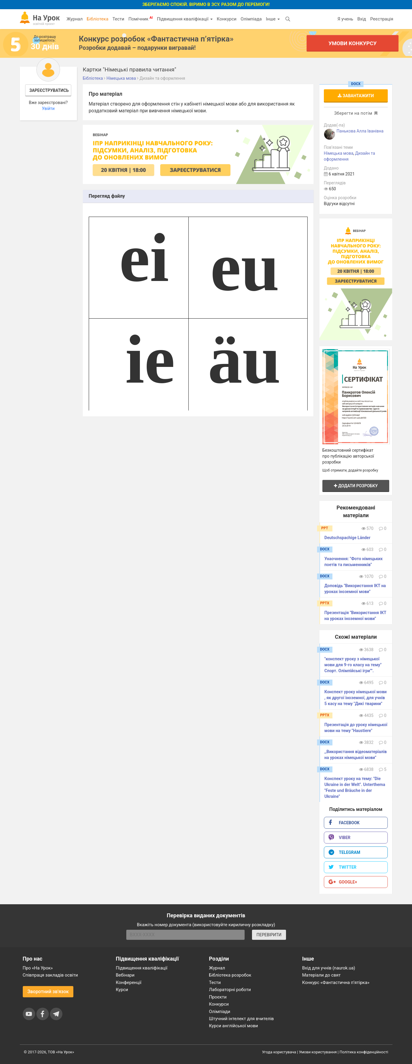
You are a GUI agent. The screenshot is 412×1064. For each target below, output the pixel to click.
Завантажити (356, 95)
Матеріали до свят (321, 975)
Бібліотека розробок (230, 975)
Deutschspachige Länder (347, 537)
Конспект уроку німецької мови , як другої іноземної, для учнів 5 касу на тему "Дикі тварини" (355, 697)
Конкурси (227, 19)
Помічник (140, 19)
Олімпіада (251, 19)
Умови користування (318, 1052)
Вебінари (125, 975)
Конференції (129, 982)
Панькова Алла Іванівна (360, 131)
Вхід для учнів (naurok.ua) (328, 968)
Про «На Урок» (38, 968)
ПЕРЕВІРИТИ (268, 934)
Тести (118, 19)
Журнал (75, 19)
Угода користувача (279, 1052)
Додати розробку (356, 485)
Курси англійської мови (233, 1025)
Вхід (361, 19)
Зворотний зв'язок (48, 991)
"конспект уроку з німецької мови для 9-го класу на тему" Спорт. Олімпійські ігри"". (353, 664)
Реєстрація (381, 19)
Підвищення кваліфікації (184, 19)
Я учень (345, 19)
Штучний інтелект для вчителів (241, 1018)
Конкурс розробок (156, 38)
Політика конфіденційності (364, 1052)
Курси (122, 989)
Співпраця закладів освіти (50, 975)
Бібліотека (97, 19)
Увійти (48, 108)
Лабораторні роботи (230, 989)
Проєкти (218, 997)
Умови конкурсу (352, 43)
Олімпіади (219, 1011)
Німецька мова (338, 153)
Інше (273, 19)
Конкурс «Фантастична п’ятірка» (335, 982)
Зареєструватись (49, 90)
